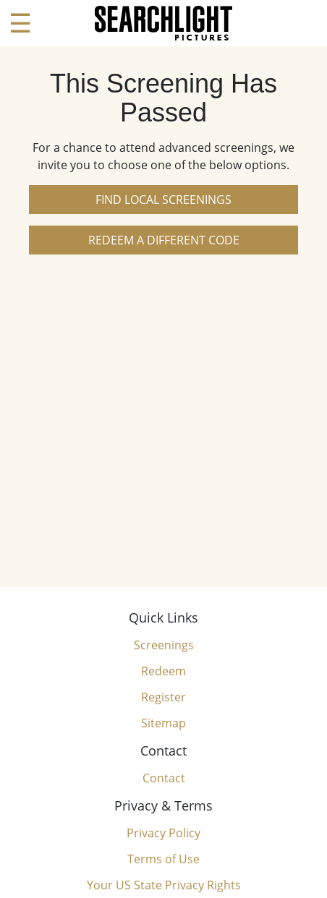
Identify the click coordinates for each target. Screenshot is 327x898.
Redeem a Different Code (163, 240)
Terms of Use (163, 859)
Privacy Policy (163, 833)
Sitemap (163, 723)
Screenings (164, 645)
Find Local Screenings (163, 200)
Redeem (163, 671)
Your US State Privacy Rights (164, 885)
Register (163, 697)
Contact (164, 778)
